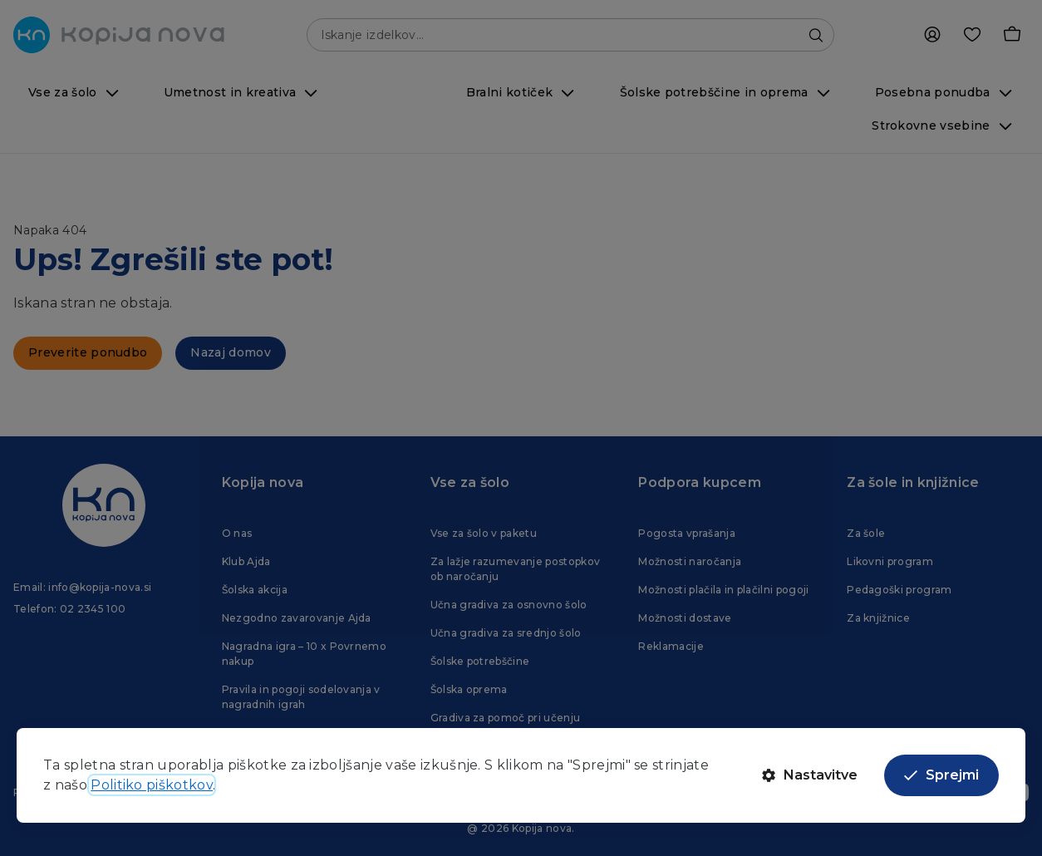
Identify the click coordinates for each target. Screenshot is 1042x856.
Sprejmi (941, 775)
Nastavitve (810, 775)
